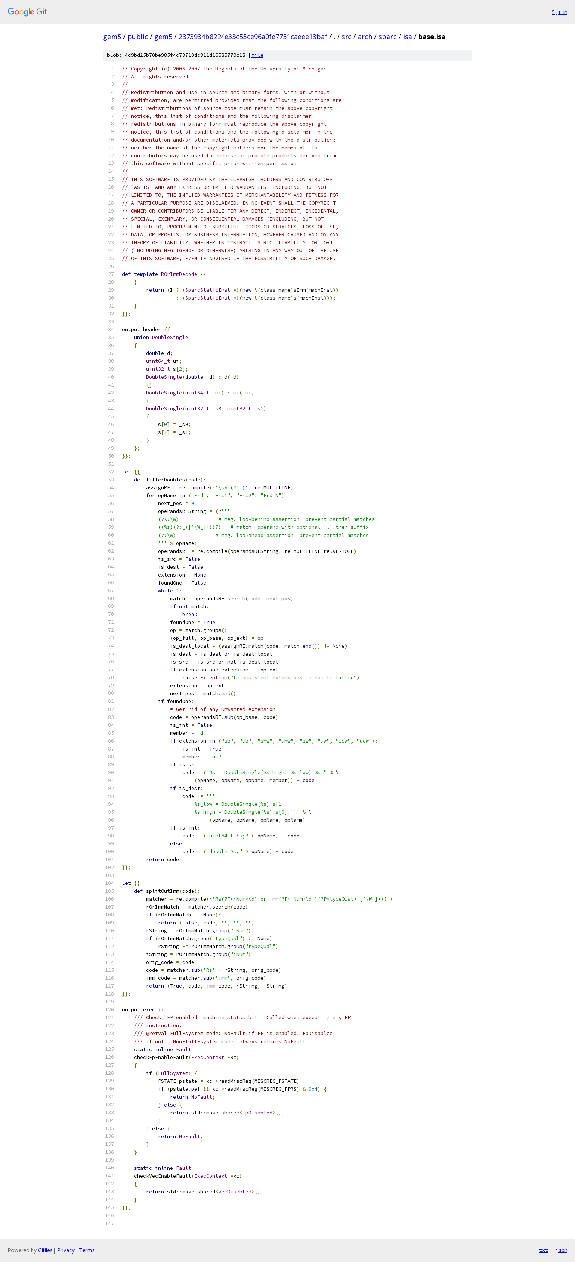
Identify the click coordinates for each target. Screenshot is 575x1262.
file (257, 55)
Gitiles (45, 1250)
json (561, 1250)
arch (365, 36)
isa (407, 36)
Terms (87, 1250)
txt (543, 1250)
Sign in (559, 11)
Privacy (66, 1250)
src (346, 36)
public (138, 36)
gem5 (112, 36)
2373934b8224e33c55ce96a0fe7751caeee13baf (253, 36)
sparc (388, 36)
